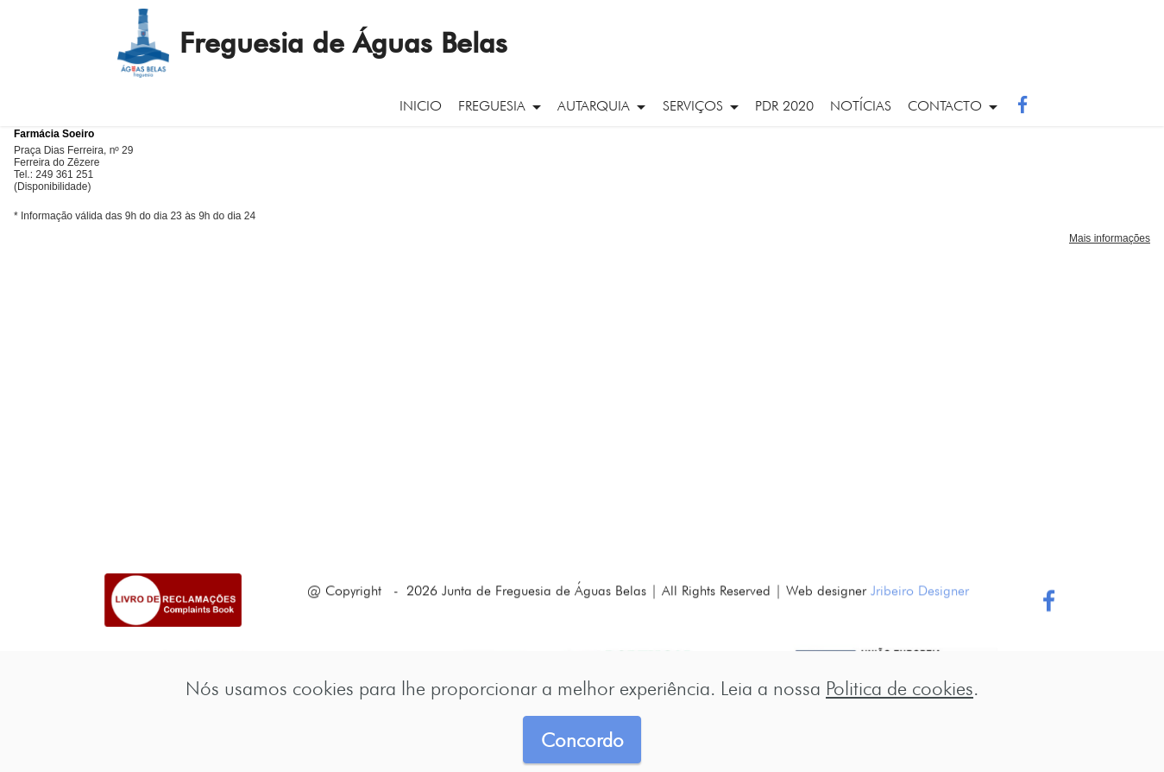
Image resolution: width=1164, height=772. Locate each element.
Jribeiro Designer (920, 606)
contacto (945, 106)
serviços (693, 106)
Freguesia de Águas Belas (343, 43)
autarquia (593, 106)
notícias (860, 106)
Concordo (582, 739)
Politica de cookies (899, 687)
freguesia (491, 106)
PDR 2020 (784, 106)
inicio (421, 106)
